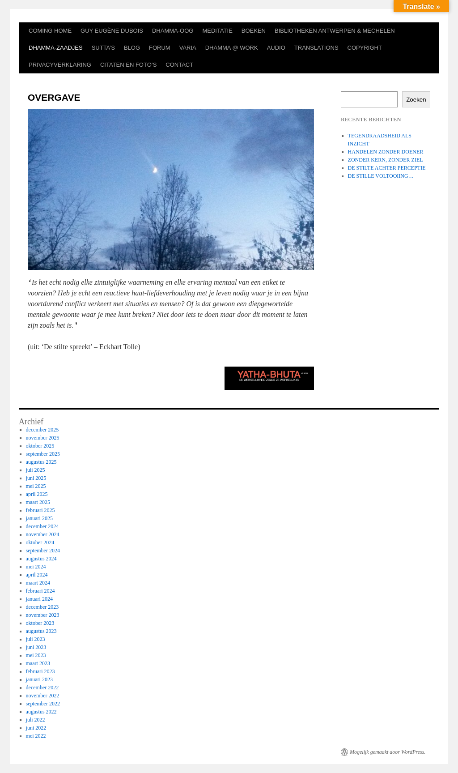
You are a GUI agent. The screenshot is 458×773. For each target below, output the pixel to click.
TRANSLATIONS (316, 47)
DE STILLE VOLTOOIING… (381, 176)
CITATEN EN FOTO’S (128, 64)
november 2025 (42, 438)
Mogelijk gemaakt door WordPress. (387, 752)
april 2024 (37, 575)
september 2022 (43, 703)
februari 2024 (40, 591)
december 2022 (42, 687)
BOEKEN (254, 30)
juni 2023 (36, 647)
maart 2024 (38, 583)
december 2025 (42, 430)
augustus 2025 (41, 462)
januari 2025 (39, 518)
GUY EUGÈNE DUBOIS (112, 30)
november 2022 (42, 695)
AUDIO (276, 47)
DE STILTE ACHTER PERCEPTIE (387, 168)
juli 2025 (35, 470)
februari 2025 (40, 510)
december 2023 (42, 607)
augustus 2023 (41, 631)
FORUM (159, 47)
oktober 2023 (40, 623)
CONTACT (179, 64)
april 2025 (37, 494)
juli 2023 (35, 639)
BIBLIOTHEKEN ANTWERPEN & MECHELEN (335, 30)
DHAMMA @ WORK (231, 47)
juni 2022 (36, 728)
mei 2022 (36, 736)
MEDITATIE (217, 30)
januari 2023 (39, 679)
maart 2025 (38, 502)
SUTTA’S (103, 47)
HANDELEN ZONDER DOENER (386, 152)
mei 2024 (36, 567)
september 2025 (43, 454)
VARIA (187, 47)
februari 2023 (40, 671)
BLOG (132, 47)
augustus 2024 (41, 558)
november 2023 (42, 615)
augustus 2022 (41, 712)
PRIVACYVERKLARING (60, 64)
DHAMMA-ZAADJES (56, 47)
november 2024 (42, 534)
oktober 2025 (40, 446)
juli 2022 (35, 720)
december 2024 (42, 526)
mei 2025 (36, 486)
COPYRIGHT (365, 47)
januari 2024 (39, 599)
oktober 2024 (40, 542)
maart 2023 (38, 663)
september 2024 (43, 550)
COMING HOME (50, 30)
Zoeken (416, 99)
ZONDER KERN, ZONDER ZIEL (385, 160)
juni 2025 (36, 478)
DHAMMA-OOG (172, 30)
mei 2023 (36, 655)
